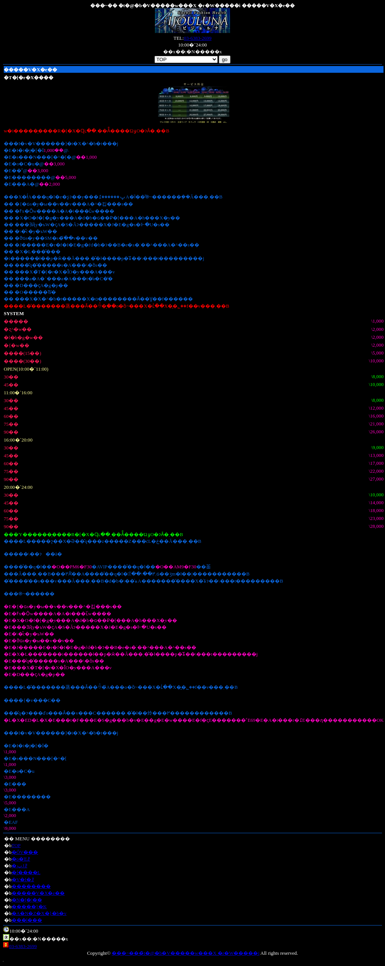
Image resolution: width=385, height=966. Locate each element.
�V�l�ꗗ (23, 879)
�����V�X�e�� (38, 893)
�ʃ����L (26, 872)
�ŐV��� (25, 852)
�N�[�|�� (27, 900)
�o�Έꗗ (21, 859)
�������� (31, 886)
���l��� (27, 920)
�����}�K (29, 906)
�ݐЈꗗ (19, 865)
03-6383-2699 (198, 38)
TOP (16, 845)
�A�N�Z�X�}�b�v (39, 913)
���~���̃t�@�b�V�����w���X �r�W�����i (185, 953)
